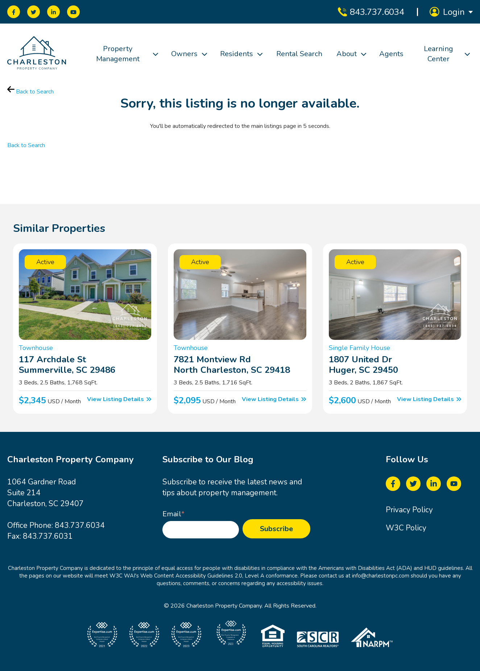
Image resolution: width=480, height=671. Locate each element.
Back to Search (30, 92)
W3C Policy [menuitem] (406, 528)
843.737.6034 (80, 525)
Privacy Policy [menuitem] (409, 510)
